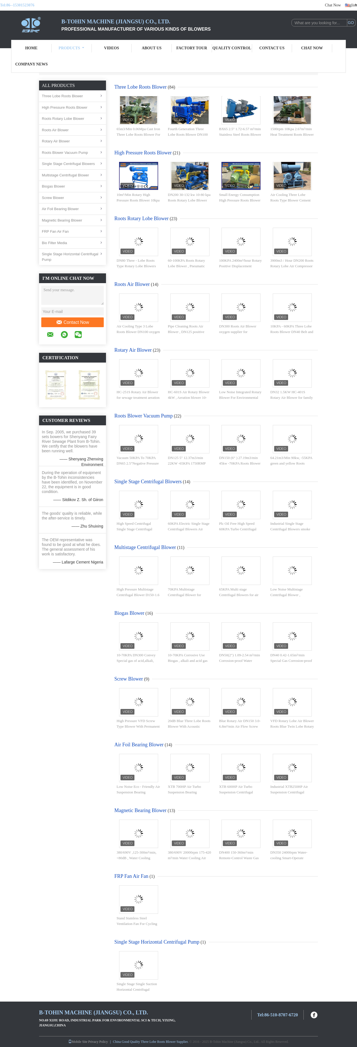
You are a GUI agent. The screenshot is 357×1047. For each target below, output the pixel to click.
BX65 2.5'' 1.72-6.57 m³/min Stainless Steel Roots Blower (240, 132)
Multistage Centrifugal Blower (65, 175)
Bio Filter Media (54, 243)
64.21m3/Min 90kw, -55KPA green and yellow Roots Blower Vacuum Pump (291, 463)
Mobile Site (77, 1042)
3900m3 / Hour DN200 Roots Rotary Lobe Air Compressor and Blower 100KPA (291, 265)
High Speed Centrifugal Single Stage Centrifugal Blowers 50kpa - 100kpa (134, 528)
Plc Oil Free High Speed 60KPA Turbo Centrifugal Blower (238, 528)
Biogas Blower (53, 186)
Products (71, 48)
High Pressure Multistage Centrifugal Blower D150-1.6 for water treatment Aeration (138, 594)
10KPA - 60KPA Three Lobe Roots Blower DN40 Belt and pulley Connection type (291, 331)
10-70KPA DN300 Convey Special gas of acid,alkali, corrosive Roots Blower (136, 660)
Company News (31, 64)
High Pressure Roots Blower (64, 107)
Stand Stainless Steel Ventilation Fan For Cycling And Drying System (137, 923)
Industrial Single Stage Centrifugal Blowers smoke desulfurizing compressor (290, 528)
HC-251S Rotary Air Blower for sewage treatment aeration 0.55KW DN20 (138, 397)
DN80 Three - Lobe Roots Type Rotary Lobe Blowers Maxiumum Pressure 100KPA (138, 265)
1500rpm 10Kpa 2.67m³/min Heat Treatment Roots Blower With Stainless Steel (292, 134)
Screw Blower (53, 198)
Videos (111, 48)
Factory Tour (191, 48)
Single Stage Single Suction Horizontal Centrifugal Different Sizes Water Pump (137, 989)
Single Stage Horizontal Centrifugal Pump (70, 257)
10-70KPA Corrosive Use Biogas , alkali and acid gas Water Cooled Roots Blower (188, 660)
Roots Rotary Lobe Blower (63, 118)
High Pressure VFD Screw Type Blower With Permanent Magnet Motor (138, 726)
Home (31, 48)
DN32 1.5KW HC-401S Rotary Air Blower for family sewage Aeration (291, 397)
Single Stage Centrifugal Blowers (68, 164)
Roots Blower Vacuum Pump (65, 152)
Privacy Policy (98, 1042)
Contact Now (72, 322)
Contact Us (271, 48)
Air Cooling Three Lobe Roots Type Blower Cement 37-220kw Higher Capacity (290, 200)
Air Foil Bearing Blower (60, 209)
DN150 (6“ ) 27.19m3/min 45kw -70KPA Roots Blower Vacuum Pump (240, 463)
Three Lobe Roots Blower (62, 96)
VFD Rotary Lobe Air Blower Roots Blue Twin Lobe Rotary (292, 723)
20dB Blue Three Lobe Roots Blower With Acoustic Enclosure (189, 726)
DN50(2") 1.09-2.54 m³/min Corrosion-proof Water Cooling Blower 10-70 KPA (239, 660)
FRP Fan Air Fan (55, 231)
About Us (151, 48)
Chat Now (333, 5)
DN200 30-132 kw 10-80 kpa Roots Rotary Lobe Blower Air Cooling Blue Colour (189, 200)
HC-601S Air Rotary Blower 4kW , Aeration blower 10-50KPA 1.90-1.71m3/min (188, 397)
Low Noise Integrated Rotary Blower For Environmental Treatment (240, 397)
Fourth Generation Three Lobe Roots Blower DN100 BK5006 (188, 134)
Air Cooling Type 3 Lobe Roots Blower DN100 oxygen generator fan (138, 331)
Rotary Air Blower (56, 141)
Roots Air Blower (55, 130)
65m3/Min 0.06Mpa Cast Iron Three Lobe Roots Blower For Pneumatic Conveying (138, 134)
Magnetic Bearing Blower (62, 220)
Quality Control (232, 48)
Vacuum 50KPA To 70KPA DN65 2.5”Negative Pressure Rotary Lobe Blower (138, 463)
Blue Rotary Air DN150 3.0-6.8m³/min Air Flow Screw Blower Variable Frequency (239, 726)
